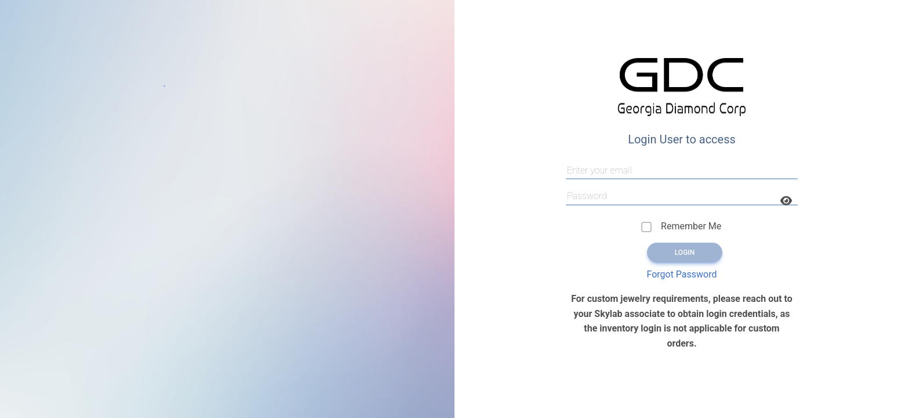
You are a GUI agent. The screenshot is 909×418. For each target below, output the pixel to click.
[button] (786, 201)
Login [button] (685, 252)
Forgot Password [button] (681, 274)
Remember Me (691, 226)
